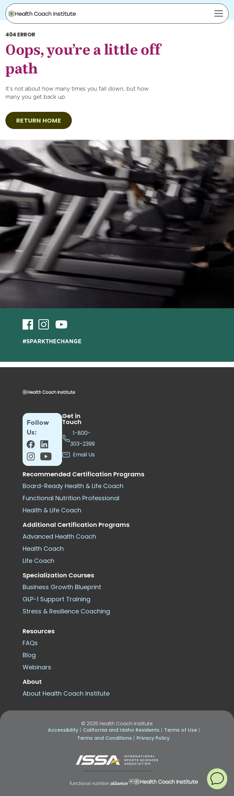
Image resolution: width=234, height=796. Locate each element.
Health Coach (43, 548)
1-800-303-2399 (78, 438)
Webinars (37, 667)
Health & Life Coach (52, 510)
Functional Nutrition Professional (71, 498)
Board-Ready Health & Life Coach (73, 486)
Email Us (78, 455)
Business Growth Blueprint (62, 587)
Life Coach (38, 560)
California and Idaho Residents (121, 730)
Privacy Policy (153, 738)
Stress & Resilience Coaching (66, 611)
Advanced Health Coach (59, 536)
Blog (29, 655)
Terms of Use (180, 730)
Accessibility (63, 730)
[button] (217, 778)
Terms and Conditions (104, 738)
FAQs (30, 643)
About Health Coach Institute (66, 693)
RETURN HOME (38, 120)
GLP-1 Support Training (56, 599)
